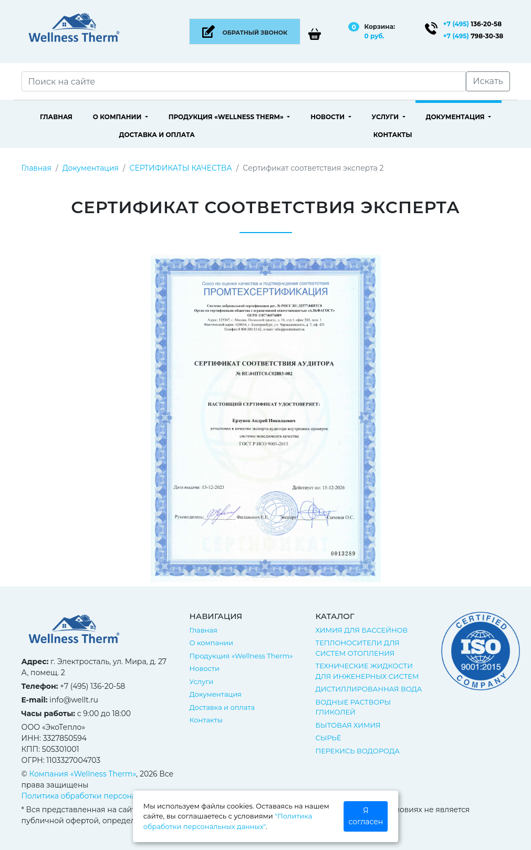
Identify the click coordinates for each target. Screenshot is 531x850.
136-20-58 (472, 24)
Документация (456, 117)
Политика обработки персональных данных (106, 796)
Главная (56, 117)
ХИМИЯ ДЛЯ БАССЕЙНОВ (361, 630)
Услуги (385, 117)
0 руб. (374, 36)
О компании (118, 117)
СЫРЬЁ (328, 737)
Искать (488, 81)
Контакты (392, 135)
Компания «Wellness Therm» (83, 774)
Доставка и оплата (156, 135)
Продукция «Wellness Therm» (227, 117)
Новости (328, 117)
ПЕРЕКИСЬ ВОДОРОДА (357, 751)
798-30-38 (473, 36)
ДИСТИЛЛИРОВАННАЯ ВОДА (368, 689)
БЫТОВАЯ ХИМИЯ (347, 725)
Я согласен (366, 816)
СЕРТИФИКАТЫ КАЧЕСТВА (180, 168)
